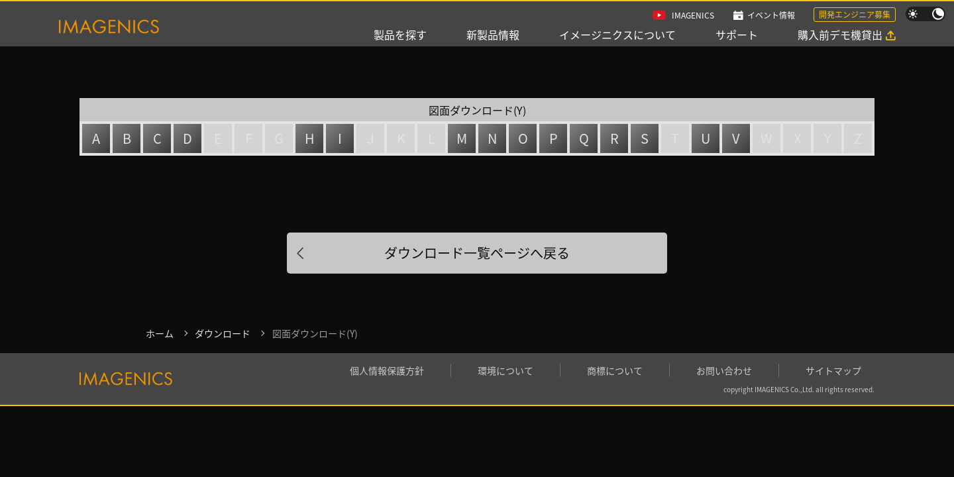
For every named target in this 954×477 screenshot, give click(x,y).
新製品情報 (492, 34)
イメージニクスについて (617, 34)
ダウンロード (222, 333)
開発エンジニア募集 (854, 14)
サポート (737, 34)
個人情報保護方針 (387, 370)
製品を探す (400, 34)
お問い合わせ (724, 370)
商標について (615, 370)
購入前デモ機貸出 (840, 34)
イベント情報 (771, 15)
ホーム (160, 333)
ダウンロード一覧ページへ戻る (477, 252)
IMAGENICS (693, 15)
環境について (505, 370)
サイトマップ (833, 370)
